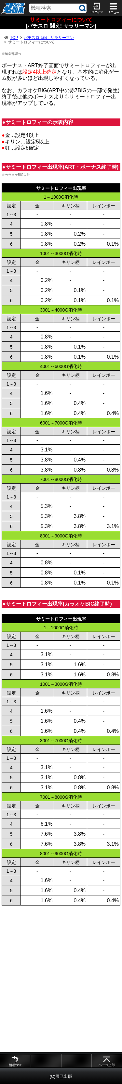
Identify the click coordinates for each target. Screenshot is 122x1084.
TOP (14, 37)
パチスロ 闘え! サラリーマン (49, 37)
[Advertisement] (61, 979)
